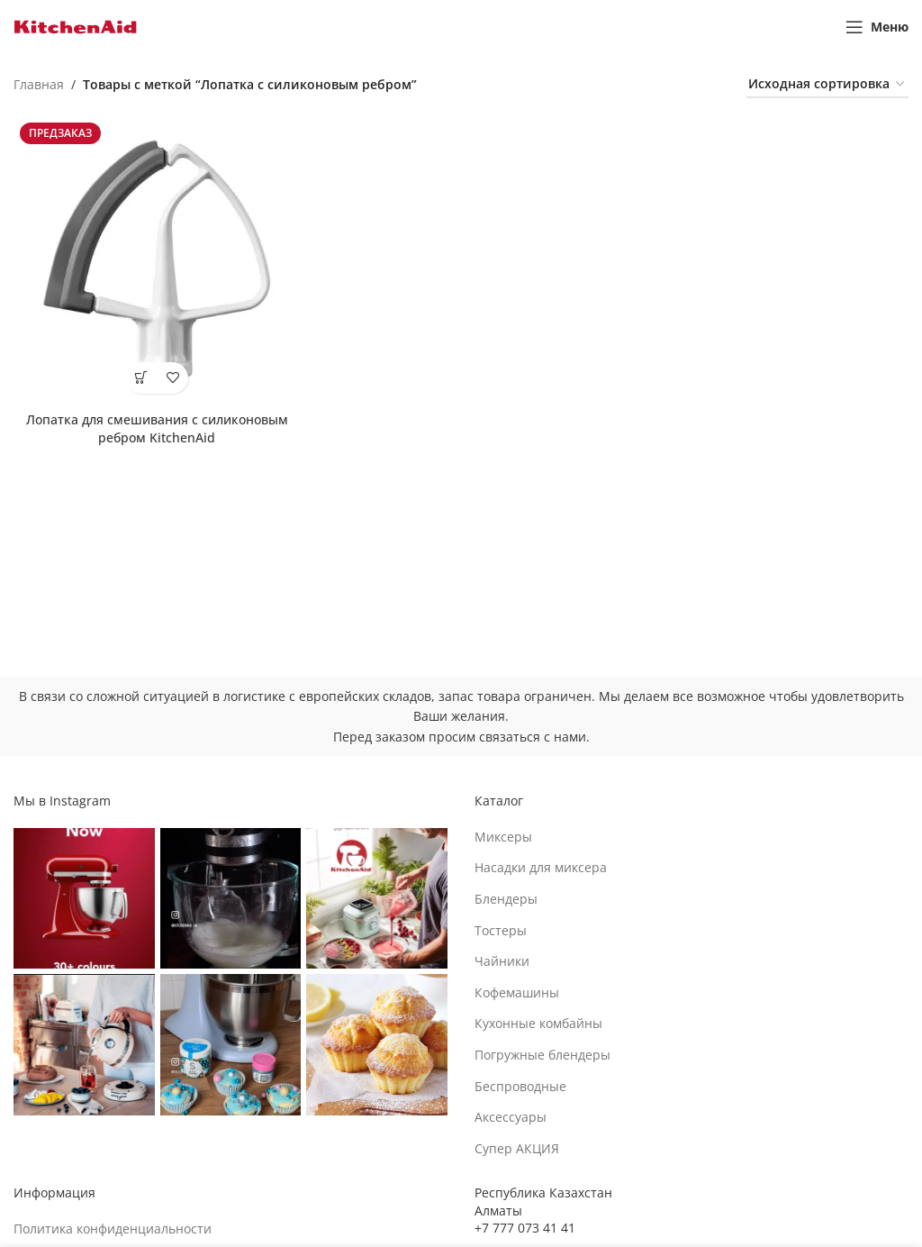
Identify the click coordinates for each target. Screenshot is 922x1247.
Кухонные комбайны (538, 1023)
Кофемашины (517, 992)
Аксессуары (511, 1116)
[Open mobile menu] (876, 27)
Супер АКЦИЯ (517, 1148)
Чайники (502, 960)
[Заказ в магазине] (827, 85)
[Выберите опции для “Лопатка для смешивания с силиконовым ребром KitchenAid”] (141, 378)
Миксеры (503, 836)
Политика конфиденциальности (113, 1228)
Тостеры (501, 930)
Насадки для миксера (541, 867)
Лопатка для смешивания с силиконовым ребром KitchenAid (157, 428)
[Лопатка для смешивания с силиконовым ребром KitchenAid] (157, 259)
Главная (39, 84)
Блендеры (506, 898)
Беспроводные (520, 1086)
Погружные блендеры (542, 1054)
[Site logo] (76, 25)
